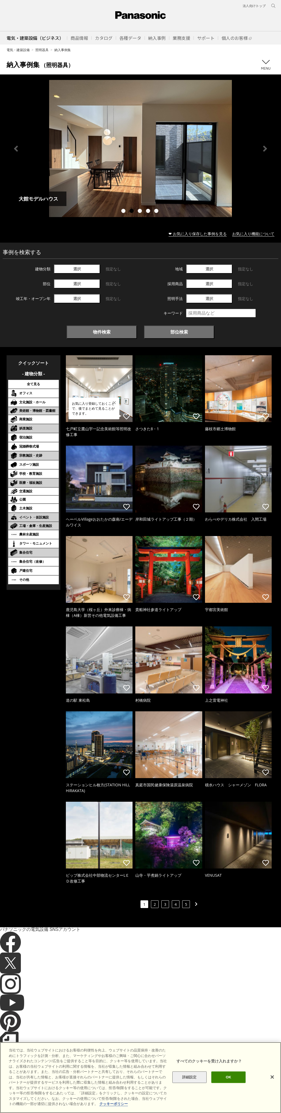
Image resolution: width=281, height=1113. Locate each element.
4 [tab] (148, 211)
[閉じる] (272, 1077)
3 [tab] (140, 211)
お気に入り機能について (253, 233)
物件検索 (102, 332)
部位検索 (179, 332)
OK (228, 1077)
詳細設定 (189, 1077)
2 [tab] (132, 211)
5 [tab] (157, 211)
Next (265, 148)
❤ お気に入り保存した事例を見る (197, 233)
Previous (15, 148)
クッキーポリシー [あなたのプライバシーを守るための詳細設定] (113, 1104)
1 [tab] (124, 211)
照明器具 (42, 50)
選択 (77, 268)
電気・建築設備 (18, 50)
